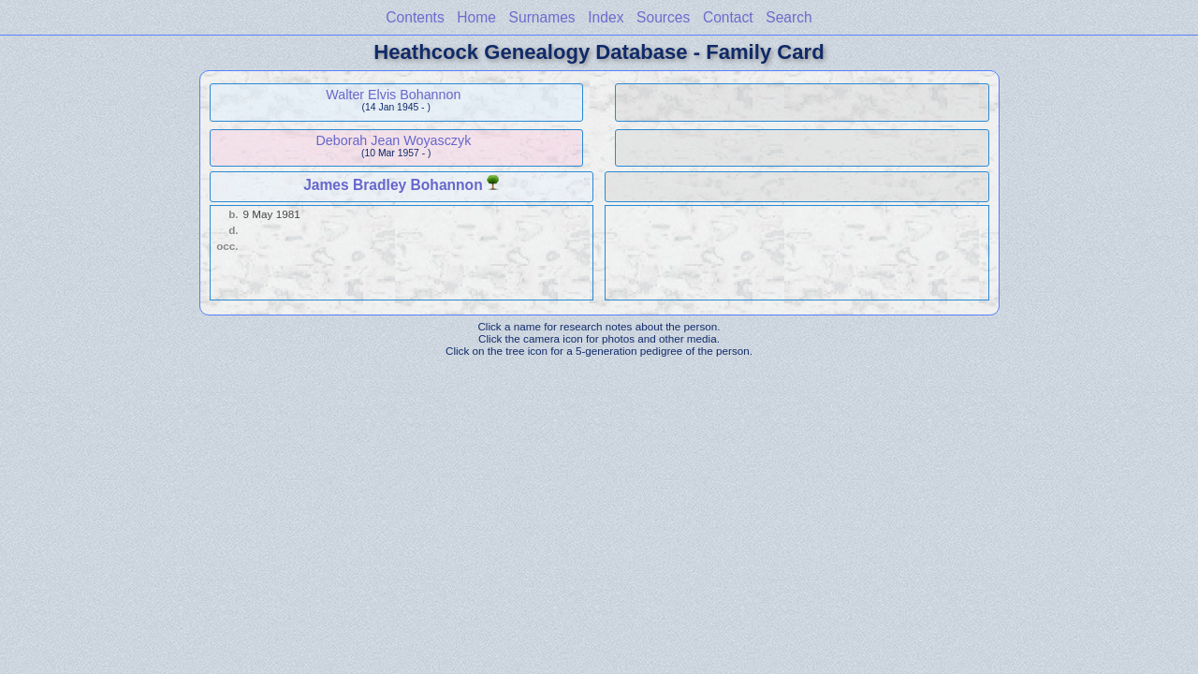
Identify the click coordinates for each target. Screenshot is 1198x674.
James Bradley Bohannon (393, 185)
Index (605, 17)
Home (476, 17)
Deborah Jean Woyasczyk (393, 140)
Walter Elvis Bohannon (393, 94)
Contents (415, 17)
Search (788, 17)
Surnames (542, 17)
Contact (728, 17)
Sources (663, 17)
